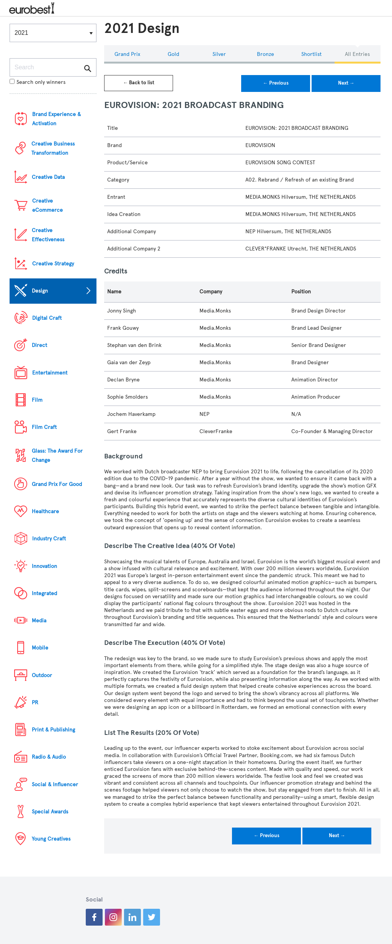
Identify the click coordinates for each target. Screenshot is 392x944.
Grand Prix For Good (57, 484)
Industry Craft (49, 538)
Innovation (44, 566)
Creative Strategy (53, 263)
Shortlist (311, 54)
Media (39, 620)
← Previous (276, 83)
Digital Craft (47, 318)
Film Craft (44, 427)
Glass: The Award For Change (57, 455)
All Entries (357, 54)
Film (37, 400)
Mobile (40, 648)
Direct (39, 345)
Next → (346, 83)
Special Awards (50, 811)
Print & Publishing (53, 729)
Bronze (265, 54)
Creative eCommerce (47, 205)
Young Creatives (51, 839)
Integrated (44, 593)
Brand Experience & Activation (56, 119)
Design (40, 291)
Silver (219, 54)
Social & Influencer (55, 784)
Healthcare (45, 511)
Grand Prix (127, 54)
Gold (173, 54)
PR (35, 702)
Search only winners (37, 82)
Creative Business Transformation (53, 148)
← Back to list (138, 83)
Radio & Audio (49, 757)
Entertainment (49, 373)
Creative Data (48, 177)
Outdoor (42, 675)
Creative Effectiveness (48, 235)
